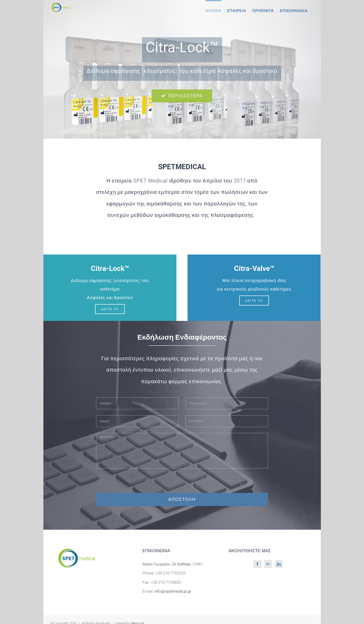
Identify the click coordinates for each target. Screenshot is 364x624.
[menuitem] (213, 10)
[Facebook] (257, 564)
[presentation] (182, 483)
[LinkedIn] (279, 564)
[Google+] (268, 564)
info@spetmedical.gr (172, 591)
